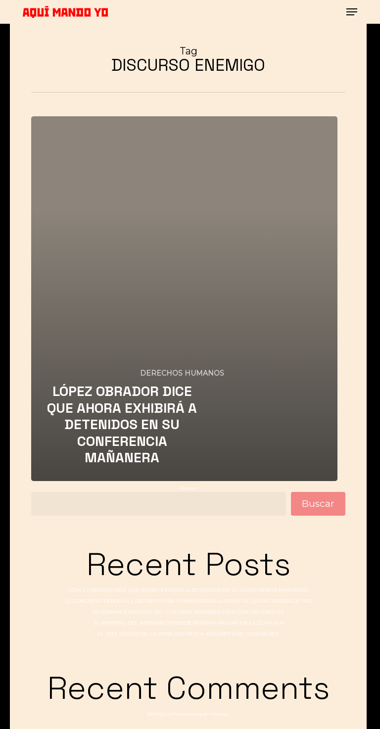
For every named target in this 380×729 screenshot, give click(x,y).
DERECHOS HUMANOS (182, 373)
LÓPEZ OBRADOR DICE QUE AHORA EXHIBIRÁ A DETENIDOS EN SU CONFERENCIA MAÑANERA (188, 590)
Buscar (188, 488)
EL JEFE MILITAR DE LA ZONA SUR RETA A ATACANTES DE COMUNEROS (188, 634)
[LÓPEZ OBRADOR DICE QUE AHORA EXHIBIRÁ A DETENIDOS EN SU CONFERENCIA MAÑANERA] (184, 298)
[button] (351, 12)
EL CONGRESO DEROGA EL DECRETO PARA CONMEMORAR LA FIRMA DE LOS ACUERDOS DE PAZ (188, 601)
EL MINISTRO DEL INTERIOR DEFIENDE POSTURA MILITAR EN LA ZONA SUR (189, 623)
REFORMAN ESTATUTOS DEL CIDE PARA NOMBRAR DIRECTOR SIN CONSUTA (188, 612)
